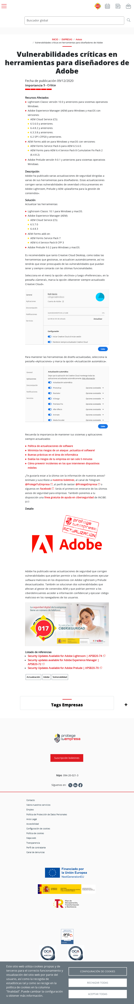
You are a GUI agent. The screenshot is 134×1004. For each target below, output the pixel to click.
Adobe (46, 677)
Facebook (45, 488)
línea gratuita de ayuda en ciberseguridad (69, 497)
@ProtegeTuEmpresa (37, 484)
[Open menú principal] (3, 5)
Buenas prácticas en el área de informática (53, 454)
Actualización (33, 677)
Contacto (30, 800)
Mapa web (31, 838)
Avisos (79, 39)
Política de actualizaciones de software (50, 446)
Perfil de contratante (36, 847)
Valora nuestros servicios (38, 804)
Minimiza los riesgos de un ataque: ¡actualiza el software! (61, 450)
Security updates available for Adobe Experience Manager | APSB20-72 (63, 662)
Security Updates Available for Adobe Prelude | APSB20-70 (63, 668)
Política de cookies (35, 833)
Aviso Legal (31, 819)
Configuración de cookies (38, 828)
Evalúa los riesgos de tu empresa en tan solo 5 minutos (60, 459)
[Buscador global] (74, 20)
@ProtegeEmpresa (86, 484)
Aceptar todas (97, 994)
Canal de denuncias (35, 852)
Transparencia (33, 842)
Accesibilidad (32, 823)
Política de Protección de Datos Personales (46, 814)
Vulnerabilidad (60, 677)
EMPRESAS (67, 39)
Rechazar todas (97, 982)
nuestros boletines (63, 480)
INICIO (55, 39)
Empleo (30, 809)
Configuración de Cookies (97, 971)
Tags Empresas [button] (67, 705)
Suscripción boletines (66, 758)
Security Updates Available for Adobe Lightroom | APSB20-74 (65, 656)
